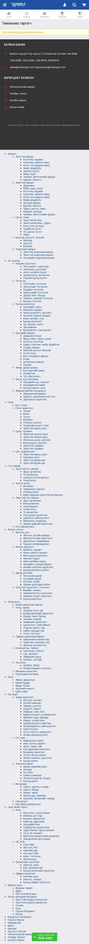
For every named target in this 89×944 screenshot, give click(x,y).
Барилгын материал (19, 916)
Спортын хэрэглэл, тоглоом (32, 587)
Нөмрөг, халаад (32, 211)
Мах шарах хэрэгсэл (35, 555)
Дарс (19, 890)
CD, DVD (20, 841)
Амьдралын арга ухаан (36, 838)
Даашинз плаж (32, 335)
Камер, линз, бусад (34, 616)
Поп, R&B (28, 844)
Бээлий (27, 246)
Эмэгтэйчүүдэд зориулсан (31, 899)
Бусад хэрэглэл (32, 321)
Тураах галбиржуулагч (36, 544)
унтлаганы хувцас (33, 361)
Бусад (19, 914)
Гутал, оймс (22, 217)
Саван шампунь (32, 775)
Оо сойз (28, 772)
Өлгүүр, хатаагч (32, 700)
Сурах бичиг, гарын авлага (38, 830)
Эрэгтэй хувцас (25, 156)
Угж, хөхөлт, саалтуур (36, 266)
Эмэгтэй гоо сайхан (27, 497)
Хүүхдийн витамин (34, 385)
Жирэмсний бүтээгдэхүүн (31, 390)
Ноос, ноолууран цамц (36, 165)
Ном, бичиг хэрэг (17, 807)
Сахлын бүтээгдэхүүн (36, 477)
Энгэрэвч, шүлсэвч (34, 269)
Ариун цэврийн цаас (35, 766)
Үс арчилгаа (30, 474)
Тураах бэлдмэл (25, 911)
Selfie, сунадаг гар (33, 630)
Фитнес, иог (22, 532)
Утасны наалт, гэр (34, 627)
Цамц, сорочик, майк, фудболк (41, 344)
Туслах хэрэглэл (25, 304)
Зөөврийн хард (32, 656)
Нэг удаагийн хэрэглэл (36, 749)
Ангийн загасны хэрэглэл (38, 567)
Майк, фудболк (32, 168)
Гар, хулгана (30, 653)
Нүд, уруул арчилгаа (35, 515)
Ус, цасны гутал (32, 231)
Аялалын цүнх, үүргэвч (37, 439)
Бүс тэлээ (21, 405)
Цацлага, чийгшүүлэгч (36, 518)
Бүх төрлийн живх (33, 370)
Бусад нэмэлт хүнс (34, 387)
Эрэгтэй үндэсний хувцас (38, 252)
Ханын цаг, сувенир (34, 795)
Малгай (27, 240)
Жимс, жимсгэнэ (25, 679)
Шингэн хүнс (15, 885)
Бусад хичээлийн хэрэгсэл (38, 870)
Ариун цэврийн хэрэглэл (37, 523)
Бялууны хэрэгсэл (34, 752)
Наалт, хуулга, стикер (36, 786)
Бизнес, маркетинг (34, 818)
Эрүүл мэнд (23, 483)
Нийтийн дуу (30, 850)
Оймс (26, 234)
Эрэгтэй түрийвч (33, 448)
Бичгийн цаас (31, 876)
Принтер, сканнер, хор (36, 642)
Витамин (28, 486)
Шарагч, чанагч (32, 708)
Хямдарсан (14, 922)
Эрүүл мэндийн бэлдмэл (22, 896)
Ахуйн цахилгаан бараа (29, 604)
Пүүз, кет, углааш (33, 226)
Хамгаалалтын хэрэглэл (37, 593)
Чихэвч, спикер (32, 619)
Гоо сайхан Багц (25, 526)
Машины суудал (32, 309)
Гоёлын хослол (32, 422)
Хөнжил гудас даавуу (35, 717)
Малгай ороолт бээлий (37, 350)
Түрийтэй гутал (32, 228)
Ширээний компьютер (36, 639)
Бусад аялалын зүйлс (36, 570)
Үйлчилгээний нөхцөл (22, 86)
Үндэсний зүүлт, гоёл (36, 425)
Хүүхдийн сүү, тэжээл (36, 382)
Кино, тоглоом (32, 856)
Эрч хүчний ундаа (26, 893)
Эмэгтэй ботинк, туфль (37, 223)
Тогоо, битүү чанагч (34, 755)
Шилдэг (12, 928)
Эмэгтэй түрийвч (33, 445)
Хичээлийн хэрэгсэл (27, 862)
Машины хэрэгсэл (26, 671)
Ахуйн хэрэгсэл (25, 697)
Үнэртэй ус (29, 480)
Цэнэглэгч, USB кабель (36, 624)
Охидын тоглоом (33, 289)
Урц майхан (30, 327)
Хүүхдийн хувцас (25, 332)
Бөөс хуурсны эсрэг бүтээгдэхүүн (43, 494)
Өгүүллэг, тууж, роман (36, 812)
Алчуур (27, 769)
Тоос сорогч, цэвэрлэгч (37, 731)
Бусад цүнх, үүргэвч (35, 442)
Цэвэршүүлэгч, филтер (37, 723)
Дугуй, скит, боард (34, 295)
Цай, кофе (21, 691)
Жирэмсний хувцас (34, 393)
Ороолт (28, 243)
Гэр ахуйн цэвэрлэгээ (28, 804)
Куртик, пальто (32, 179)
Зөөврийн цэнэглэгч (35, 622)
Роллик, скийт (31, 581)
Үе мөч (20, 905)
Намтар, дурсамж (33, 821)
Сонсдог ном (30, 853)
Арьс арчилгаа (32, 471)
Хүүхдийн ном (31, 824)
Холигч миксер (32, 703)
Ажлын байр (17, 107)
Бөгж (26, 413)
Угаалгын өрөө (24, 763)
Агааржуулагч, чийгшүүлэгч (39, 726)
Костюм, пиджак (33, 159)
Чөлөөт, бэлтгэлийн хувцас (39, 176)
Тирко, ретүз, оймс (34, 208)
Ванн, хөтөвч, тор (33, 318)
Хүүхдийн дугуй (32, 578)
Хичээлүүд (29, 859)
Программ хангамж (27, 674)
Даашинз (28, 185)
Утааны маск (31, 492)
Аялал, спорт (16, 529)
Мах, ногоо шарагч (34, 743)
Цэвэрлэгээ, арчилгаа (36, 275)
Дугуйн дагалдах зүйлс (36, 584)
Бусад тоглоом (32, 301)
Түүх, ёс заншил (32, 833)
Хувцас (12, 153)
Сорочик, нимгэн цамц (36, 162)
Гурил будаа (23, 682)
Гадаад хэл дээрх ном (36, 827)
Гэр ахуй (12, 694)
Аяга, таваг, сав (32, 746)
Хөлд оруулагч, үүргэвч (37, 312)
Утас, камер (23, 607)
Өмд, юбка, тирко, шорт (37, 338)
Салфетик (29, 373)
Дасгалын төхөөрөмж (36, 541)
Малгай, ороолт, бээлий (30, 237)
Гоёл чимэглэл (24, 408)
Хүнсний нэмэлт (25, 688)
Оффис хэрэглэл (25, 873)
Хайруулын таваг (33, 740)
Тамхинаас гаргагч (34, 489)
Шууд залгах (43, 937)
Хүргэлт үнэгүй (17, 931)
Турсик (27, 364)
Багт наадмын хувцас (35, 356)
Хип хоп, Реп (30, 847)
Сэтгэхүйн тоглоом (34, 283)
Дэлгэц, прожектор (35, 645)
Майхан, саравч (32, 549)
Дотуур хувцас (32, 202)
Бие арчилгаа (31, 503)
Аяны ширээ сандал (35, 552)
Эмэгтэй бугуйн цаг (34, 460)
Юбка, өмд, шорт (33, 188)
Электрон (14, 601)
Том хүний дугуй (32, 575)
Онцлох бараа (16, 919)
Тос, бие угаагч (31, 376)
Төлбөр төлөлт (18, 93)
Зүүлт (27, 416)
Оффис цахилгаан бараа (30, 636)
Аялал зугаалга (25, 546)
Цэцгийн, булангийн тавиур (39, 798)
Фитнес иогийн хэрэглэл (37, 538)
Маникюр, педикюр (34, 520)
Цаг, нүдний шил (25, 451)
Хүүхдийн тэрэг (32, 306)
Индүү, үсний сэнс (34, 720)
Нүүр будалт (30, 506)
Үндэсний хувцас (25, 249)
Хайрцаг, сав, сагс (33, 711)
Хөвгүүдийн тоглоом (35, 292)
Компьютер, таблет (27, 648)
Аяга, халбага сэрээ (35, 272)
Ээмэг (27, 411)
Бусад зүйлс (30, 760)
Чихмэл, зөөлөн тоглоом (38, 298)
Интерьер (21, 783)
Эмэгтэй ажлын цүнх (35, 434)
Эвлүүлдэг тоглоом (35, 286)
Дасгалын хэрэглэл (35, 399)
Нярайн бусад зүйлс (35, 278)
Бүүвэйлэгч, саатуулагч (37, 330)
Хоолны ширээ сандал (36, 315)
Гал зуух (20, 737)
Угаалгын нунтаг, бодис (37, 778)
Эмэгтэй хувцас (25, 182)
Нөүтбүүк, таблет (33, 651)
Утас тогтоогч (31, 633)
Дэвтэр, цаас (31, 864)
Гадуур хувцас (31, 347)
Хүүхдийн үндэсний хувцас (39, 257)
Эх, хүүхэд (14, 260)
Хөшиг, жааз (30, 792)
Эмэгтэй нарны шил (35, 454)
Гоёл (10, 402)
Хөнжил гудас (31, 558)
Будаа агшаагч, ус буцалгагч (39, 714)
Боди (26, 359)
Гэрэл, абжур (31, 789)
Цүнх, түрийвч (24, 431)
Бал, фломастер (33, 867)
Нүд (18, 908)
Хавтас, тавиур (32, 879)
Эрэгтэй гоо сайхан (27, 468)
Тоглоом (21, 280)
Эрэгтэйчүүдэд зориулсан (31, 902)
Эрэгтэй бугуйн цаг (34, 463)
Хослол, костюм (33, 341)
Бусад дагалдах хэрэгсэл (38, 613)
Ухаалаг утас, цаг (33, 610)
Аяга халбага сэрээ (34, 561)
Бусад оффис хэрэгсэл (36, 882)
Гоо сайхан (14, 465)
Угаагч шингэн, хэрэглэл (37, 757)
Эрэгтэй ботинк (32, 220)
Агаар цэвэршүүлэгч (35, 734)
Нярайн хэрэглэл (26, 263)
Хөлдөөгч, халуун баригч (37, 564)
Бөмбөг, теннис (32, 590)
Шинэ (11, 925)
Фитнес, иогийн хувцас (36, 535)
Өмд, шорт (29, 173)
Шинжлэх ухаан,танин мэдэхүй (41, 836)
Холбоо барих (18, 100)
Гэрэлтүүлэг (30, 729)
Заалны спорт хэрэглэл (37, 596)
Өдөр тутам (22, 685)
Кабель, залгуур (32, 659)
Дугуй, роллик (24, 572)
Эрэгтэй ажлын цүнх (35, 437)
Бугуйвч (27, 419)
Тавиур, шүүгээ (32, 705)
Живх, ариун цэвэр (27, 367)
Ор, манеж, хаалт (33, 324)
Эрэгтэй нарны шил (35, 428)
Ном (18, 810)
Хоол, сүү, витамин (27, 379)
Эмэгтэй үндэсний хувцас (38, 254)
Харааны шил (31, 457)
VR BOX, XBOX (31, 665)
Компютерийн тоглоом (37, 668)
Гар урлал (21, 801)
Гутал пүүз (29, 353)
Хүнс (10, 677)
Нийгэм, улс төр (32, 815)
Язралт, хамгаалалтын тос (39, 396)
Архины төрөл (24, 888)
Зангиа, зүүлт (31, 171)
